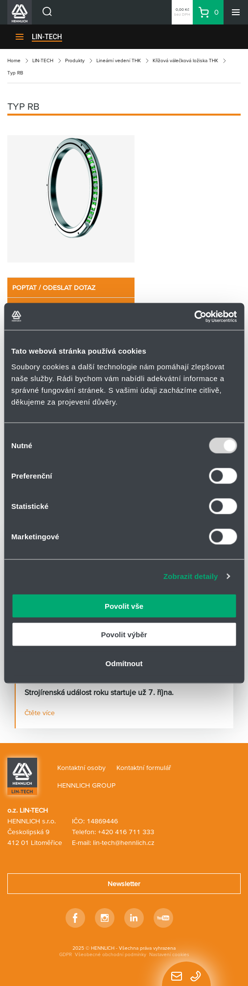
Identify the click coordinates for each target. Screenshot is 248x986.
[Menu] (236, 12)
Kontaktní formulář (143, 767)
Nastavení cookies (169, 954)
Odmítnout (124, 663)
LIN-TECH (47, 37)
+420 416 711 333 (126, 832)
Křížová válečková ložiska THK (185, 60)
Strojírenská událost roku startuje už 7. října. (99, 692)
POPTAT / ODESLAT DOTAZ (53, 287)
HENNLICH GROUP (86, 785)
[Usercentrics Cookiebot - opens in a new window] (194, 316)
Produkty (75, 60)
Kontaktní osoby (81, 767)
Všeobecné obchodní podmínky (110, 954)
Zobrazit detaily (190, 576)
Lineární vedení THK (118, 60)
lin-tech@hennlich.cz (124, 842)
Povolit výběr (124, 634)
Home (14, 60)
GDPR (65, 954)
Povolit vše (124, 605)
